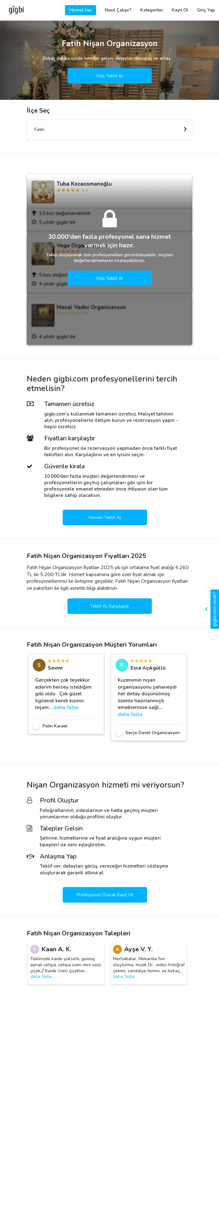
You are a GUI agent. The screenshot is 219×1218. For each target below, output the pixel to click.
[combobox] (109, 130)
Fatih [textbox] (39, 130)
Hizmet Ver (80, 10)
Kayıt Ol (180, 10)
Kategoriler (151, 10)
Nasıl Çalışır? (118, 10)
